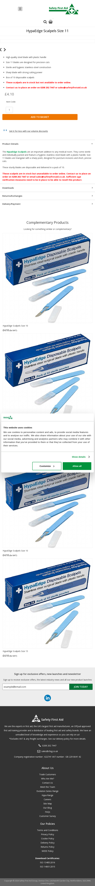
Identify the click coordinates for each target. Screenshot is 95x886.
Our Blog (47, 807)
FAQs (47, 811)
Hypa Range (47, 795)
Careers (47, 799)
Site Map (47, 803)
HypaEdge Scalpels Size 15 (15, 651)
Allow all (77, 466)
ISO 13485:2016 (47, 862)
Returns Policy (47, 846)
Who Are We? (47, 778)
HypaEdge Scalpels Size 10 (15, 325)
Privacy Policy (47, 834)
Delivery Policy (47, 842)
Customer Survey (47, 816)
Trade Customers (47, 774)
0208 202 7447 (49, 745)
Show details (79, 456)
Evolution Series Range (47, 791)
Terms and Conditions (47, 830)
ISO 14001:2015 (47, 866)
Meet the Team (47, 786)
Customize (47, 466)
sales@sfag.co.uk (49, 751)
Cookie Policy (47, 838)
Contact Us (47, 782)
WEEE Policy (47, 851)
